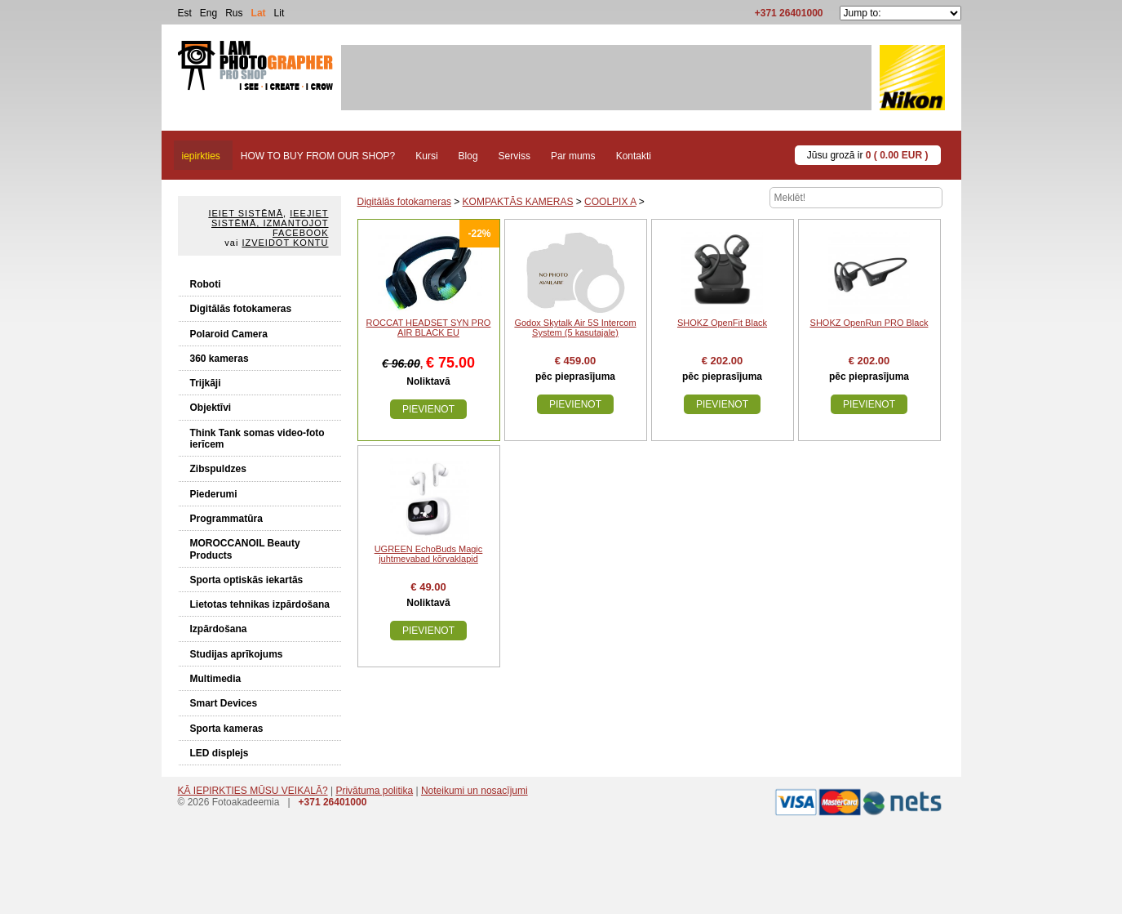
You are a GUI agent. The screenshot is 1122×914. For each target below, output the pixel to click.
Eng (208, 13)
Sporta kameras (227, 728)
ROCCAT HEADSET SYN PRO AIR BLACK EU (428, 327)
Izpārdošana (218, 629)
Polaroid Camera (229, 334)
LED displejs (219, 753)
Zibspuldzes (218, 469)
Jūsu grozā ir (868, 155)
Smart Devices (224, 703)
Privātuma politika (374, 790)
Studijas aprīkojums (236, 654)
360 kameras (219, 358)
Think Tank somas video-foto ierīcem (257, 438)
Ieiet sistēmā (245, 213)
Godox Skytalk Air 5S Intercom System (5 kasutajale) (575, 327)
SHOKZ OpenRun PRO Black (869, 323)
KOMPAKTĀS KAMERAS (518, 201)
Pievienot (428, 409)
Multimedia (216, 678)
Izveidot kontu (285, 242)
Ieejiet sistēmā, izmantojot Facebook (269, 223)
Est (185, 13)
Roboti (205, 284)
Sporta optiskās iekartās (247, 580)
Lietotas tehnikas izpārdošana (260, 604)
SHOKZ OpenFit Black (722, 323)
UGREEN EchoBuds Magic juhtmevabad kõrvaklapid (429, 554)
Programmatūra (226, 518)
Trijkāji (205, 383)
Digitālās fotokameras (241, 308)
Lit (279, 13)
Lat (258, 13)
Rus (233, 13)
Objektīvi (211, 407)
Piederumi (213, 494)
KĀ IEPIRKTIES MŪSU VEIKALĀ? (253, 790)
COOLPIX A (610, 201)
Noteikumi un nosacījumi (474, 790)
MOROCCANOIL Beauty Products (245, 548)
